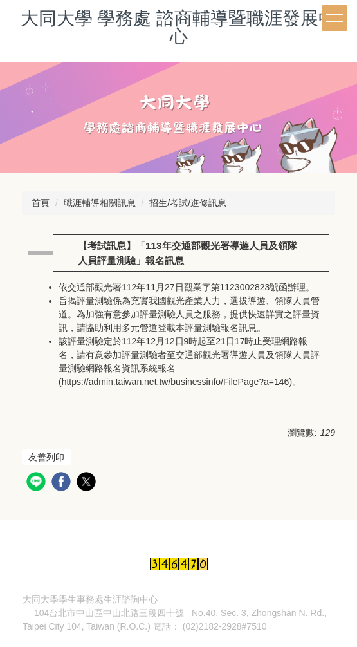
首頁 (41, 203)
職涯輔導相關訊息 (100, 203)
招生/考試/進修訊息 (187, 203)
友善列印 (46, 457)
